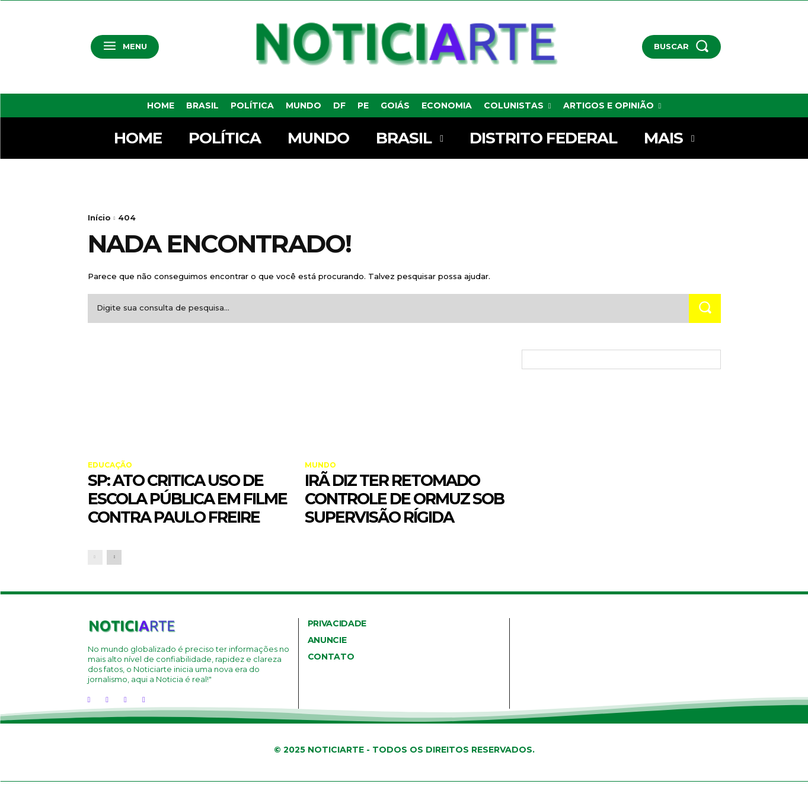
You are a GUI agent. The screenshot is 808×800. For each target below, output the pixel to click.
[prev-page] (95, 575)
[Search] (705, 308)
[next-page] (114, 575)
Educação (110, 465)
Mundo (320, 465)
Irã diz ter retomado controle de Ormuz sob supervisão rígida (403, 498)
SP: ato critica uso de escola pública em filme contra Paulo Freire (182, 507)
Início (99, 217)
